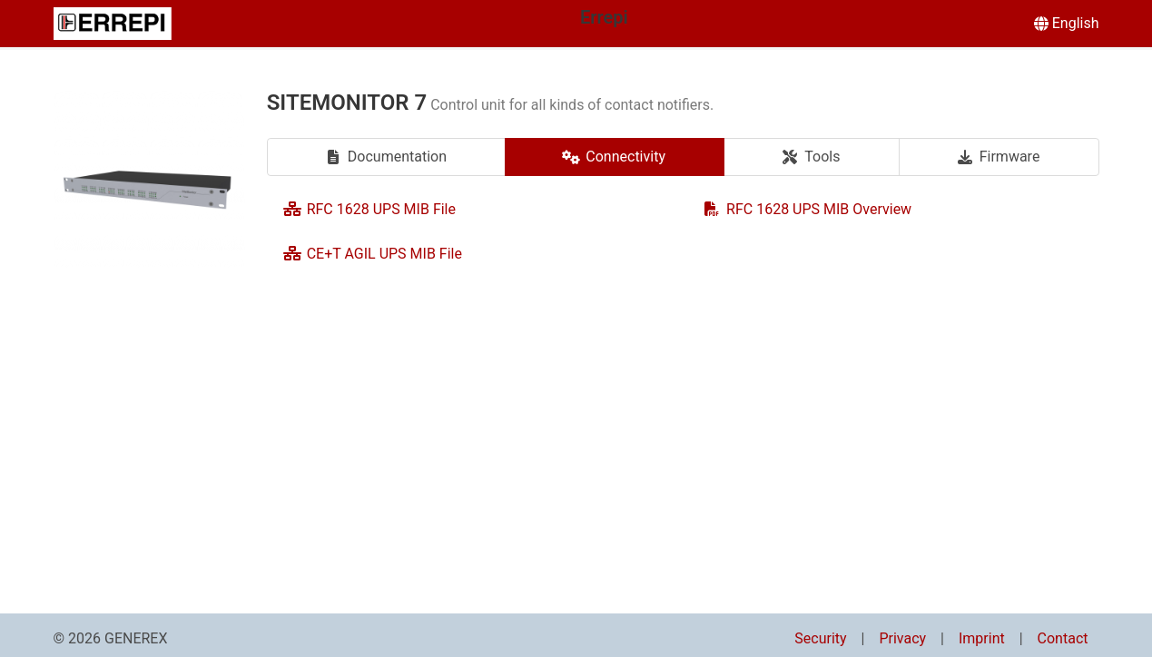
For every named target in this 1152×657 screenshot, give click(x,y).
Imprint (982, 638)
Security (820, 638)
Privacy (902, 638)
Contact (1063, 638)
